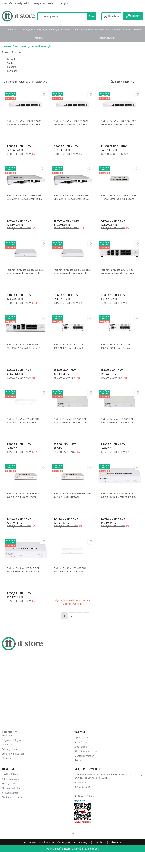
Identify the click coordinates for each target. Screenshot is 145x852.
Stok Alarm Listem (11, 788)
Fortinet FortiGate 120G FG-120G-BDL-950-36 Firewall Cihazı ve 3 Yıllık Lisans (119, 122)
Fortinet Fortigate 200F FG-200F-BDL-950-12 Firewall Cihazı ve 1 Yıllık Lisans (24, 197)
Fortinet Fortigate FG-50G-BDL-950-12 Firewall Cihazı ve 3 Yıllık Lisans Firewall (118, 420)
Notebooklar (8, 744)
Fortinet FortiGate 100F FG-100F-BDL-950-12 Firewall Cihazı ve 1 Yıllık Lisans (24, 122)
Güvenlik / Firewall (132, 29)
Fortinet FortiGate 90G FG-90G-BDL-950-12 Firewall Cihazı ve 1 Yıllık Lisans (117, 271)
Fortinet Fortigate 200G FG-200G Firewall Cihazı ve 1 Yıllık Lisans (118, 197)
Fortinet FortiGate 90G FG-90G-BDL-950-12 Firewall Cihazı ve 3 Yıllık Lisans (23, 346)
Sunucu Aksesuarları (13, 753)
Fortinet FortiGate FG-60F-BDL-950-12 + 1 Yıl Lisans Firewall (23, 495)
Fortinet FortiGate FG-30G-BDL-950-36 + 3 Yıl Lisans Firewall (117, 346)
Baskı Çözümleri (107, 37)
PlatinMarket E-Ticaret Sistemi (63, 848)
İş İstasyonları (28, 29)
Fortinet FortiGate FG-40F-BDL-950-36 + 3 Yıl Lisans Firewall (23, 420)
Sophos (11, 63)
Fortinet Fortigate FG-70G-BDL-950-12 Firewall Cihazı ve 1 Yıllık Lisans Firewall (118, 495)
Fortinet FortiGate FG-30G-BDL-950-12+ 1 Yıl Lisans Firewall (70, 346)
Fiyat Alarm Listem (12, 797)
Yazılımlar (39, 37)
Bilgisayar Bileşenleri (59, 29)
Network (99, 29)
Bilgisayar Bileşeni (11, 740)
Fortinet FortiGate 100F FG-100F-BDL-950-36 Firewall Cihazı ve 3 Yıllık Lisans (71, 122)
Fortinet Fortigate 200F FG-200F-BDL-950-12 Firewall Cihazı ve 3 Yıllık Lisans (71, 197)
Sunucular (13, 29)
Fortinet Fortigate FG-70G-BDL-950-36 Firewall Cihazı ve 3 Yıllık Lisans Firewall (24, 570)
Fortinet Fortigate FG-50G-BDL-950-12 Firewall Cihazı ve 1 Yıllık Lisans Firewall (71, 420)
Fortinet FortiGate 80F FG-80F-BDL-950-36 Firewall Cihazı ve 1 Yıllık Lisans (25, 271)
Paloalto (11, 66)
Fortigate (12, 70)
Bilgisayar (42, 29)
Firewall (11, 59)
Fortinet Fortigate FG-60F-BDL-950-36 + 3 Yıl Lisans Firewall (72, 495)
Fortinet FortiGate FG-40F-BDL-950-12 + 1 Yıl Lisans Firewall (70, 570)
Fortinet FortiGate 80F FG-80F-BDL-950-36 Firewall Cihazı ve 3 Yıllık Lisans (72, 271)
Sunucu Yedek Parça (83, 29)
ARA (91, 16)
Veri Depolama (113, 29)
